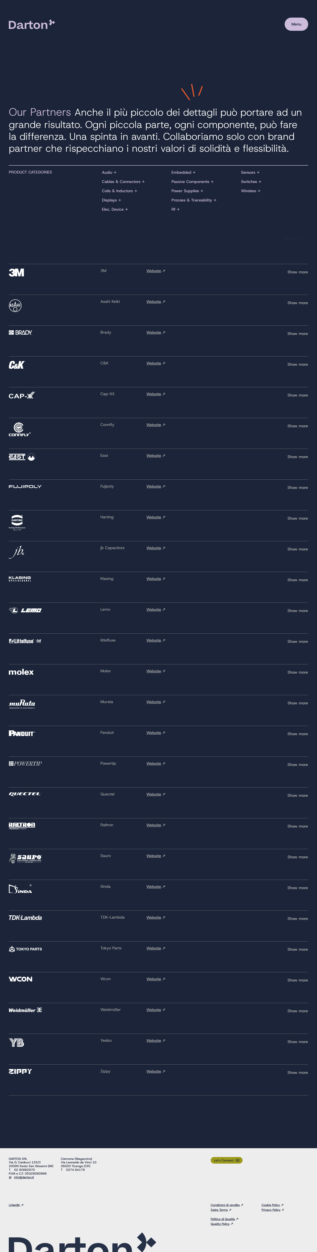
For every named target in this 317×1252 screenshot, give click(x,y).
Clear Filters (295, 238)
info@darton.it (24, 1177)
